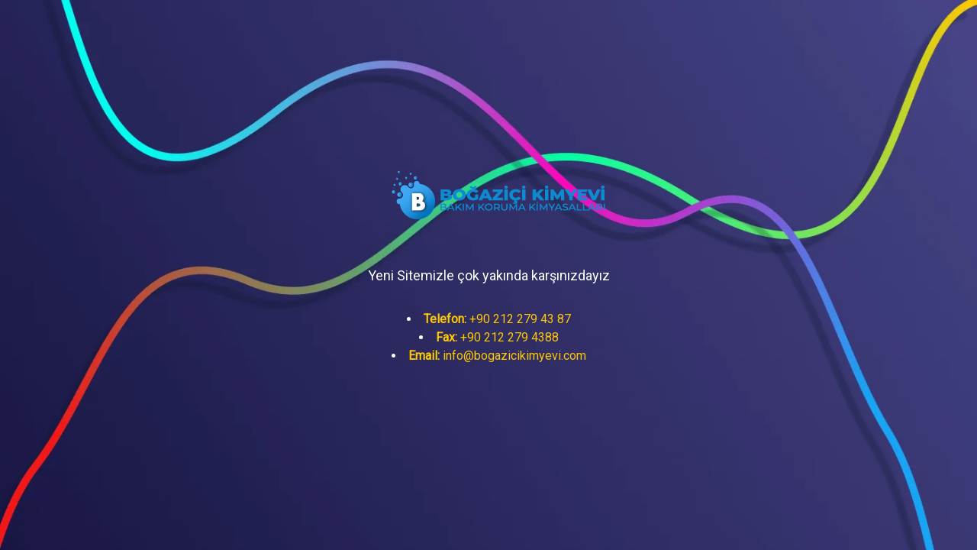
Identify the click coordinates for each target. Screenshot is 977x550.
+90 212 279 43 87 (497, 319)
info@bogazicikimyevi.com (497, 355)
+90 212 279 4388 (497, 337)
